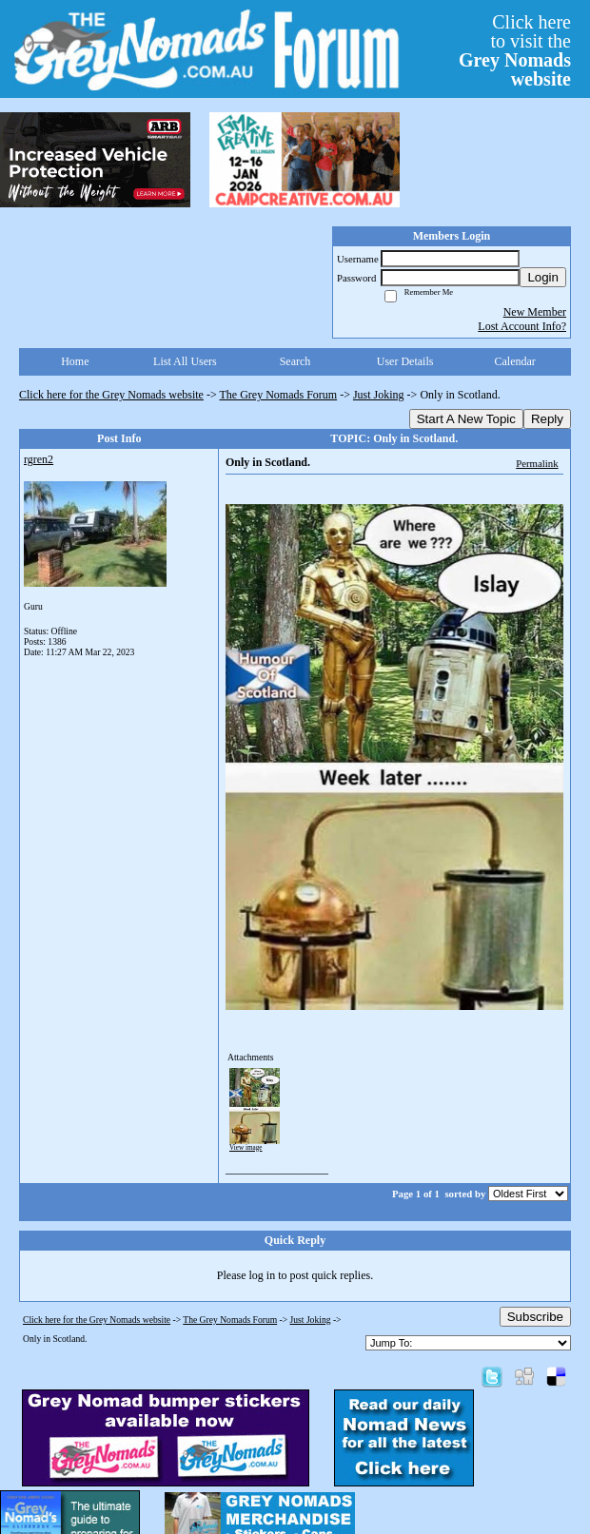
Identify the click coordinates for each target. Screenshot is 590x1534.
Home (74, 361)
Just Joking (378, 394)
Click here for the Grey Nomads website (111, 394)
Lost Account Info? (522, 326)
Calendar (515, 361)
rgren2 (38, 459)
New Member (534, 312)
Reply (547, 419)
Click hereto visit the (515, 50)
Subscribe (535, 1317)
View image (246, 1148)
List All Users (185, 361)
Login (543, 277)
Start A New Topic (466, 419)
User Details (405, 361)
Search (295, 361)
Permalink (537, 463)
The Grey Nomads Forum (279, 394)
